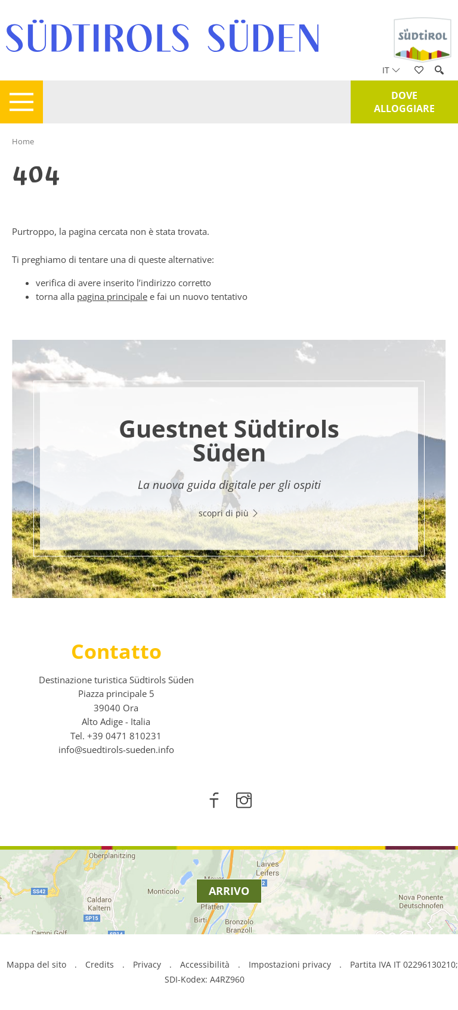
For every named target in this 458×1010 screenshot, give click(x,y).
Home (23, 141)
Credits (99, 964)
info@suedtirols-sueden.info (116, 749)
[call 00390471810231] (124, 736)
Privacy (147, 964)
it (391, 70)
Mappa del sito (36, 964)
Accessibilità (205, 964)
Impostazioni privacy (291, 964)
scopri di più (229, 513)
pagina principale (112, 296)
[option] (229, 469)
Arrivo (229, 891)
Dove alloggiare (404, 102)
